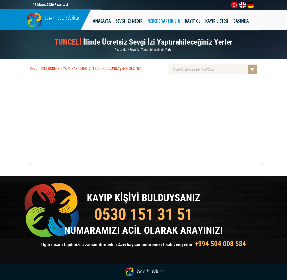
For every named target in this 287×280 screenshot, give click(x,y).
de (250, 5)
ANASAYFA (102, 21)
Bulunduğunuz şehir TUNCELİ (214, 69)
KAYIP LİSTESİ (216, 21)
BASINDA (241, 21)
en (242, 5)
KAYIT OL (192, 21)
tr (234, 5)
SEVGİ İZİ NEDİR (129, 21)
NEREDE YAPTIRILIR (163, 21)
